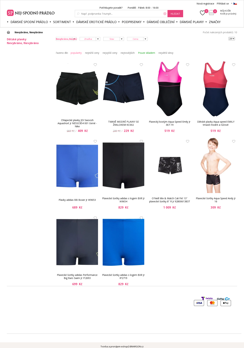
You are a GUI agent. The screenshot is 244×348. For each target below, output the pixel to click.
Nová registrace (205, 3)
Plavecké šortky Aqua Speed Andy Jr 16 (216, 200)
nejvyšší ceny (110, 52)
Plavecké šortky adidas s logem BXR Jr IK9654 (123, 200)
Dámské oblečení (161, 22)
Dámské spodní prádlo (29, 22)
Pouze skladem (146, 52)
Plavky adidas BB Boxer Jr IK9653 (77, 199)
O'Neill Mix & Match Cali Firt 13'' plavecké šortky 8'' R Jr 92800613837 (169, 200)
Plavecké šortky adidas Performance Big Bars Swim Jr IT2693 (77, 276)
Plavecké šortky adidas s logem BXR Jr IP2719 (123, 276)
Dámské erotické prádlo (96, 22)
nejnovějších (128, 52)
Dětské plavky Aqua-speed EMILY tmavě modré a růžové (215, 123)
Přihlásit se (223, 3)
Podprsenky (132, 22)
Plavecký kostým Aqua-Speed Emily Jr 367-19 (169, 123)
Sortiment (62, 22)
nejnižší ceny (92, 52)
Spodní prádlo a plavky (31, 12)
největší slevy (166, 52)
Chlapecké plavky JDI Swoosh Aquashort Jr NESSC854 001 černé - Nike (77, 123)
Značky (215, 22)
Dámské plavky (192, 22)
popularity (76, 52)
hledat (175, 13)
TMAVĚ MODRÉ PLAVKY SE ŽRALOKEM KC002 (123, 123)
